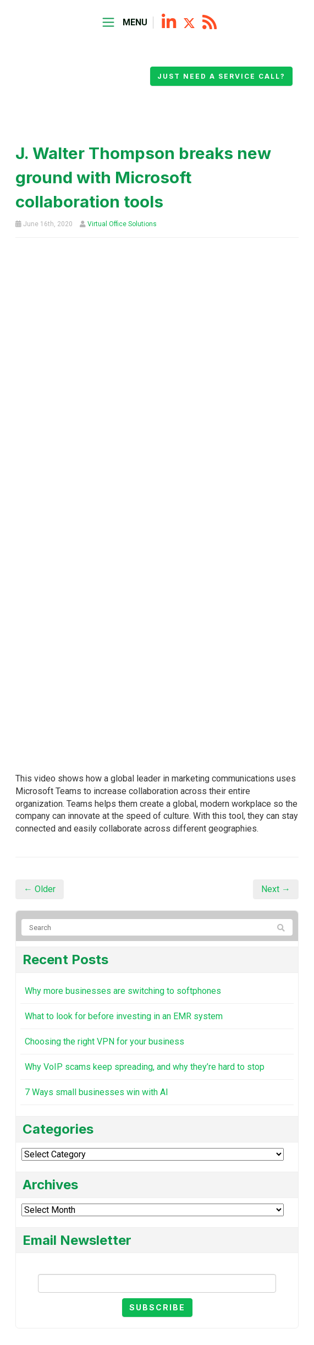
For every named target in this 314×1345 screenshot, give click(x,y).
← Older (40, 889)
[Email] (157, 1283)
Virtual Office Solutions (122, 224)
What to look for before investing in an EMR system (124, 1016)
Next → (275, 889)
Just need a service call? (221, 76)
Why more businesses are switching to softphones (123, 991)
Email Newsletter (157, 1264)
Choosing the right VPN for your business (104, 1041)
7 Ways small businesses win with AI (96, 1092)
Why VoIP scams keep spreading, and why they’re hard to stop (145, 1067)
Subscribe (157, 1307)
